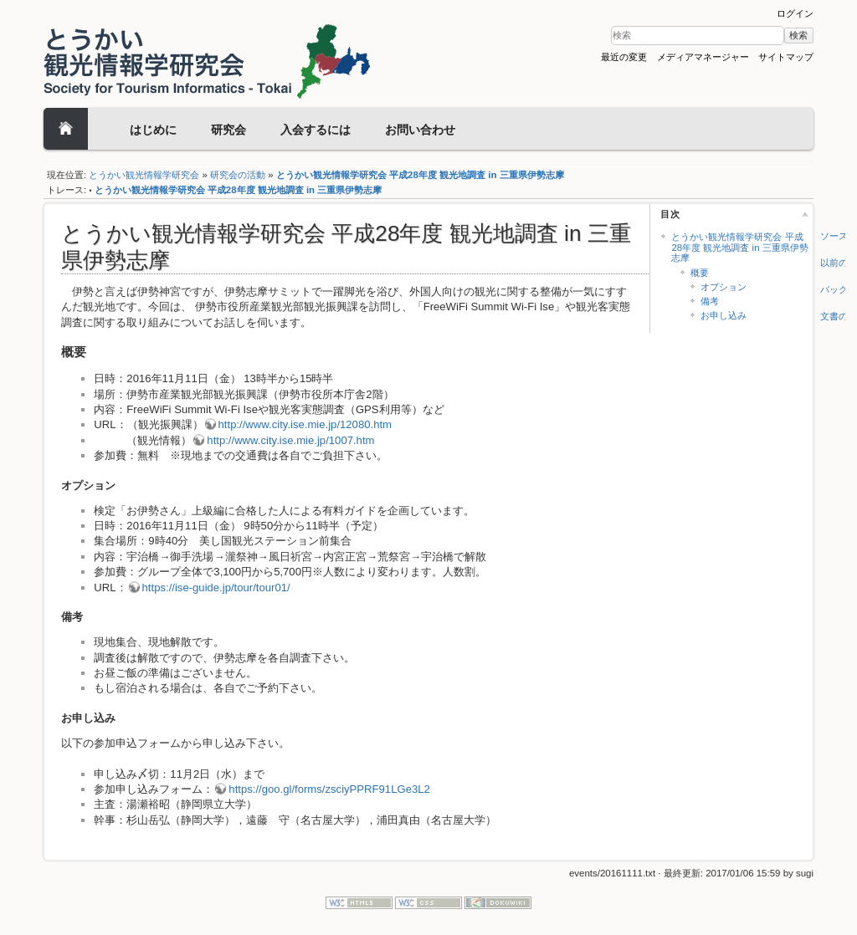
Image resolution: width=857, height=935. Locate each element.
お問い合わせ (420, 129)
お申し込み (723, 315)
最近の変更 (624, 57)
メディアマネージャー (703, 57)
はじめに (153, 129)
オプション (723, 287)
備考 (709, 301)
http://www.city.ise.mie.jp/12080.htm (305, 424)
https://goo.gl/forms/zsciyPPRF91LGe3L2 (328, 789)
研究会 (228, 129)
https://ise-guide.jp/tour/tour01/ (216, 587)
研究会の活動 (237, 175)
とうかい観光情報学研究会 (144, 175)
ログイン (795, 13)
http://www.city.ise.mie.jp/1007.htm (290, 440)
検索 (798, 35)
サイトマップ (785, 57)
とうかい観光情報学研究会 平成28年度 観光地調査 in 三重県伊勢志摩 (420, 175)
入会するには (315, 129)
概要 (699, 273)
